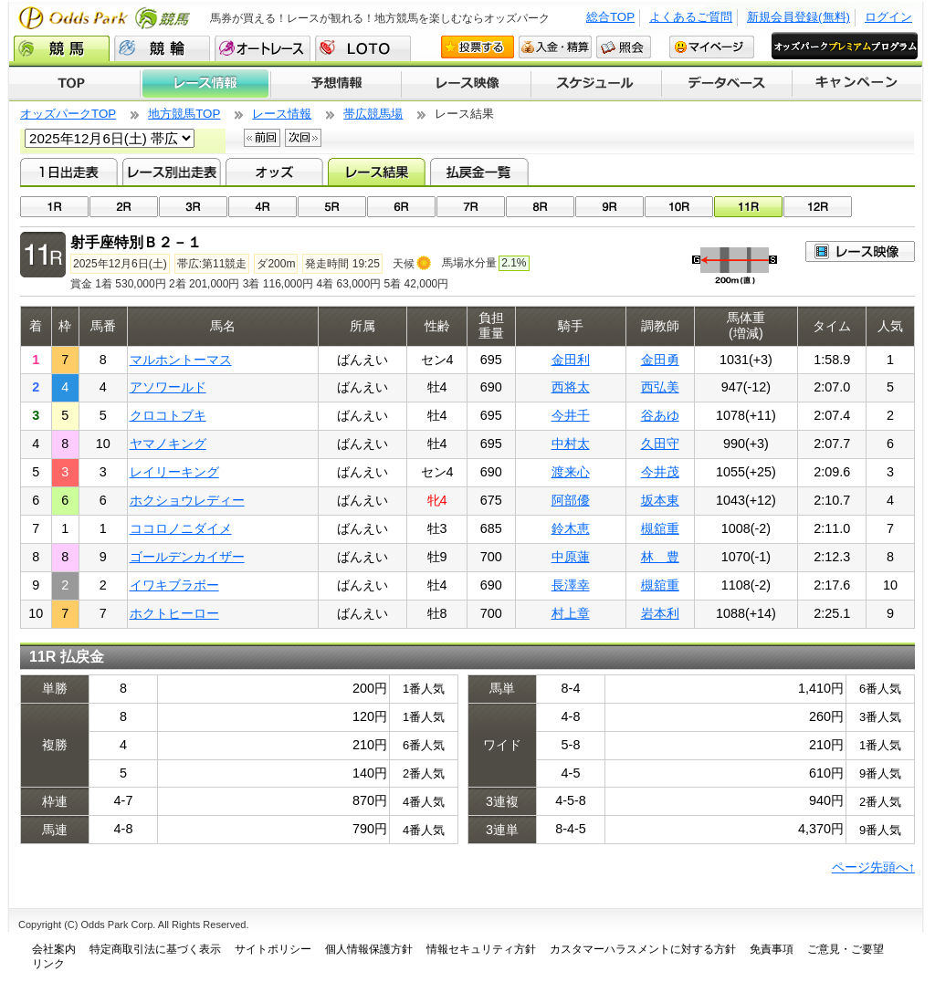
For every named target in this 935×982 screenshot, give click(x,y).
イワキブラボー (174, 585)
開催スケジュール (596, 84)
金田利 (571, 359)
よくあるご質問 (690, 17)
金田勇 (660, 359)
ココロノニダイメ (181, 528)
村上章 (571, 613)
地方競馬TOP (184, 113)
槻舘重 (660, 528)
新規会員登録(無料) (798, 17)
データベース (727, 84)
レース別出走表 (171, 171)
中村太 (571, 443)
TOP (74, 84)
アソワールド (168, 387)
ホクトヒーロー (174, 613)
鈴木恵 (571, 528)
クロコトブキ (168, 415)
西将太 (571, 387)
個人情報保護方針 (369, 949)
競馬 (62, 48)
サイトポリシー (273, 949)
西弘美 (660, 387)
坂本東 (660, 500)
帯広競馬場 (373, 113)
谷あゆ (660, 415)
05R (332, 206)
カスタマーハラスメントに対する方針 (643, 949)
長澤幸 (571, 585)
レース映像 (466, 84)
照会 (623, 47)
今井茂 (660, 472)
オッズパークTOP (68, 113)
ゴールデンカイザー (187, 556)
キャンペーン (857, 84)
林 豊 (660, 556)
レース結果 (376, 171)
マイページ (711, 47)
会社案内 (54, 949)
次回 (303, 138)
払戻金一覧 (479, 171)
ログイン (888, 17)
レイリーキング (174, 472)
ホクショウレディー (187, 500)
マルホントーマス (181, 359)
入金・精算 (555, 47)
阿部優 (571, 500)
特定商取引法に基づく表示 (155, 949)
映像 (860, 251)
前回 (262, 138)
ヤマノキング (168, 443)
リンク (48, 963)
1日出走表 (69, 171)
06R (401, 206)
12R (817, 206)
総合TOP (610, 17)
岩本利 (660, 613)
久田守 (660, 443)
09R (609, 206)
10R (679, 206)
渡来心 (571, 472)
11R (748, 206)
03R (193, 206)
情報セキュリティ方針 (481, 949)
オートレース (262, 48)
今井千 (571, 415)
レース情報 (205, 84)
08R (540, 206)
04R (262, 206)
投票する (477, 47)
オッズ (274, 171)
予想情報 (335, 84)
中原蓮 (571, 556)
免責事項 (771, 949)
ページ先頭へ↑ (873, 867)
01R (54, 206)
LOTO (363, 48)
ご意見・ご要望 (845, 949)
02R (123, 206)
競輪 (162, 48)
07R (470, 206)
